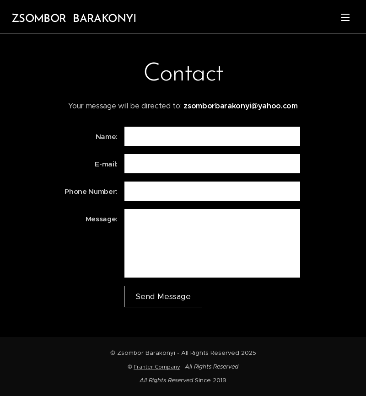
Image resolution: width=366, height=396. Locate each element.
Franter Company (157, 367)
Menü (345, 17)
